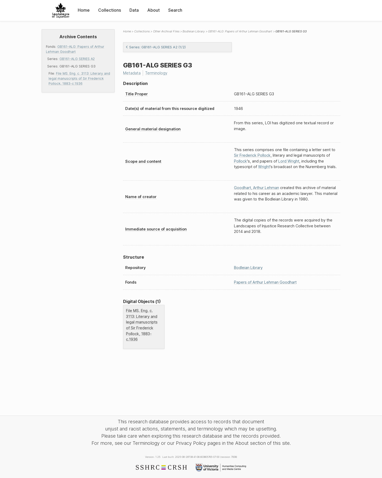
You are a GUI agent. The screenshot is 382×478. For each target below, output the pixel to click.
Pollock (240, 161)
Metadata (132, 73)
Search (175, 10)
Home (84, 10)
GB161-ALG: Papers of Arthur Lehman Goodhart (240, 31)
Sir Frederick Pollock (252, 155)
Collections (109, 10)
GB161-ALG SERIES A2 (77, 59)
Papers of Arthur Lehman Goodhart (265, 282)
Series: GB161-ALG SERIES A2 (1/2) (155, 47)
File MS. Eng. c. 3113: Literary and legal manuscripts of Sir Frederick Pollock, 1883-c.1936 (79, 78)
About (153, 10)
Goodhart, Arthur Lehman (256, 187)
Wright (264, 166)
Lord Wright (288, 161)
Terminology (156, 73)
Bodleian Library (194, 31)
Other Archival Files (166, 31)
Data (134, 10)
